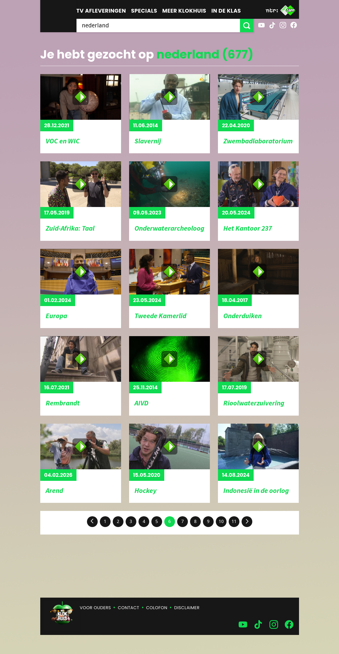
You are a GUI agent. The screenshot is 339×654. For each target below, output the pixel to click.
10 (221, 521)
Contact (128, 608)
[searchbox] (158, 25)
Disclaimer (186, 608)
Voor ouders (95, 608)
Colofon (156, 608)
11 (234, 521)
